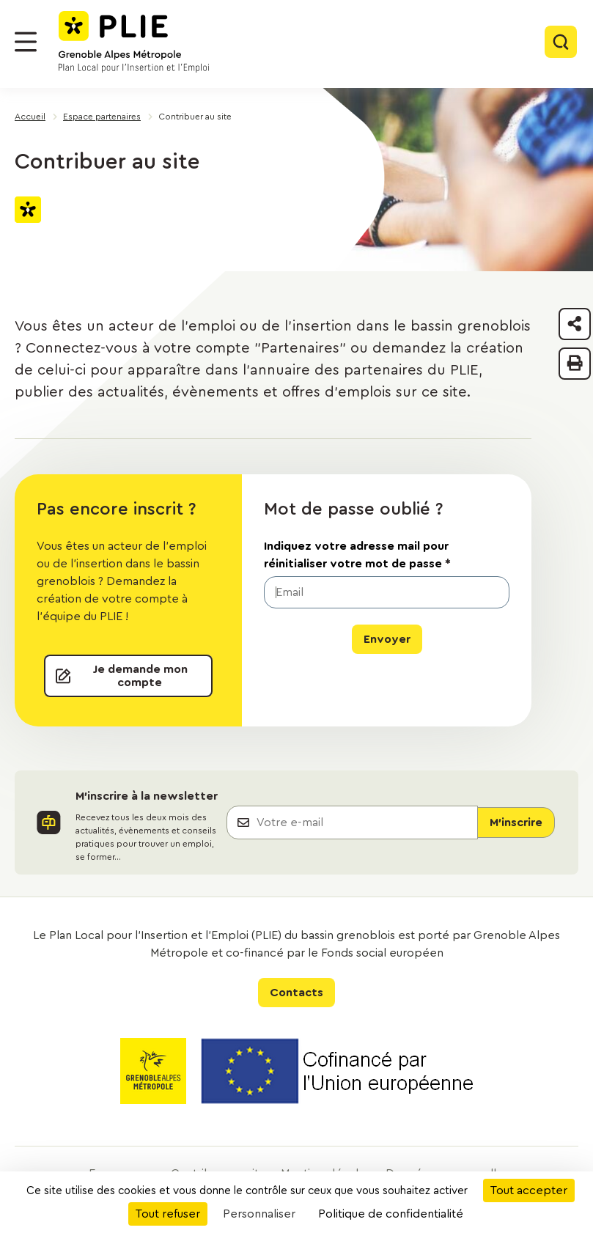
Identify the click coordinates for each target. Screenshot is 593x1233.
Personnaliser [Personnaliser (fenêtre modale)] (259, 1214)
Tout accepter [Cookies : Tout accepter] (528, 1190)
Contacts (296, 992)
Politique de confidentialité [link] (390, 1214)
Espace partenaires (102, 116)
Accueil (30, 116)
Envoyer (387, 639)
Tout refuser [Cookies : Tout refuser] (168, 1214)
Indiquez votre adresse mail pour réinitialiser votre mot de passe (357, 555)
